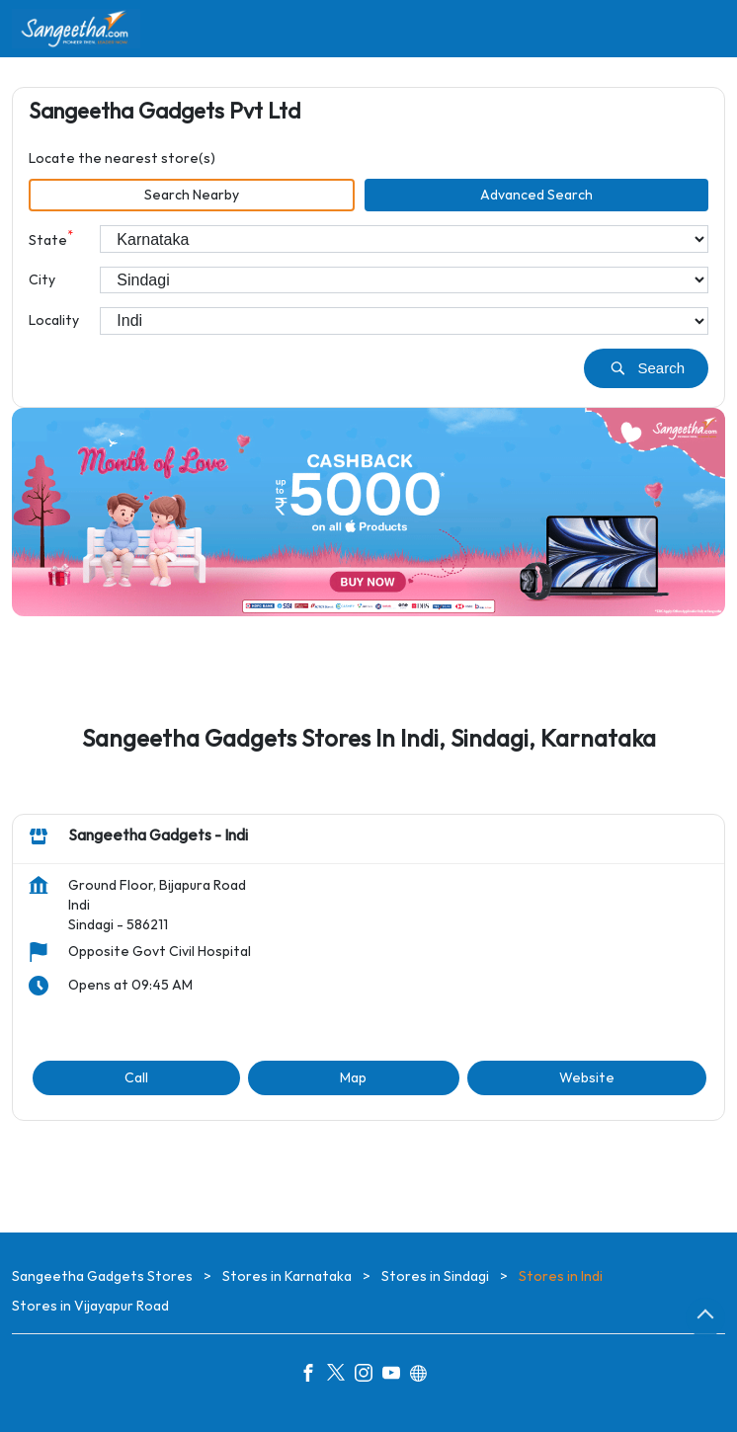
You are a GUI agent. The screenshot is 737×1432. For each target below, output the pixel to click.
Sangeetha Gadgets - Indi (158, 836)
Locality (54, 320)
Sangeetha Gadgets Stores (104, 1276)
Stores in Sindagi (435, 1276)
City (42, 280)
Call (136, 1078)
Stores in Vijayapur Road (90, 1306)
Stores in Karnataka (287, 1276)
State (51, 238)
